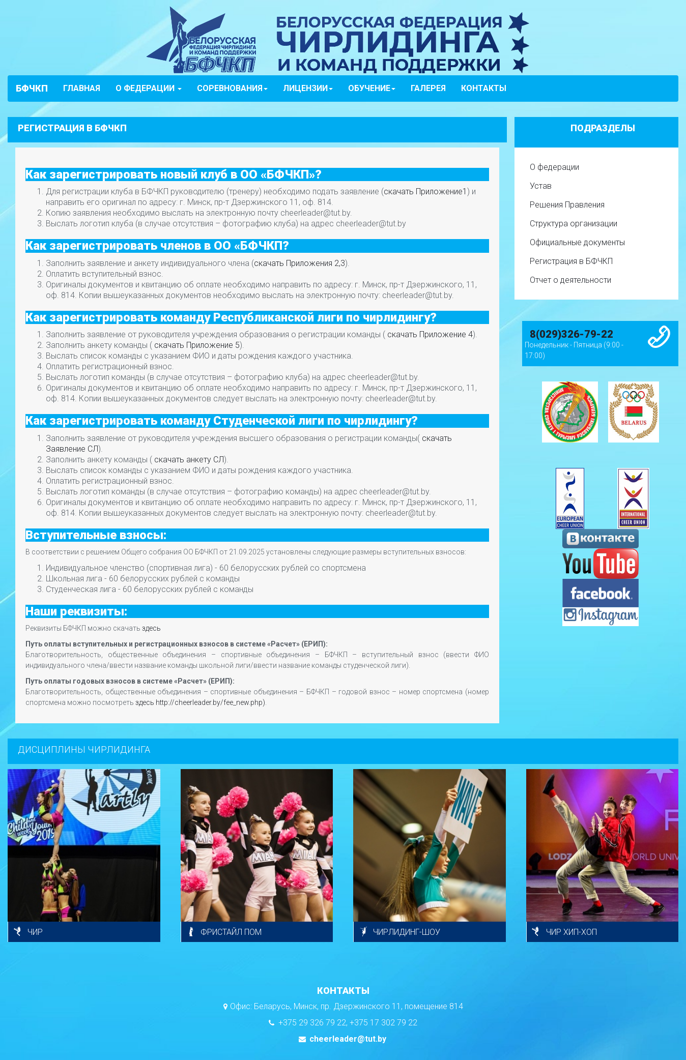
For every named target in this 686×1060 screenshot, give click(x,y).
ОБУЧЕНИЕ (371, 88)
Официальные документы (577, 242)
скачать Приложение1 (425, 191)
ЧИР (35, 932)
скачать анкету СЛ (188, 459)
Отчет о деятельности (570, 280)
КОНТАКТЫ (483, 88)
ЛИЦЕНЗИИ (308, 88)
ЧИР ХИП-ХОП (571, 932)
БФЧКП (32, 88)
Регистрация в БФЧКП (571, 261)
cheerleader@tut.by (346, 1039)
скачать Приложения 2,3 (299, 263)
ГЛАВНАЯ (81, 88)
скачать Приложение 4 (429, 334)
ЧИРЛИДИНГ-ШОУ (406, 932)
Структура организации (573, 223)
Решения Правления (567, 205)
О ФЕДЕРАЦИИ (149, 88)
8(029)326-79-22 (571, 334)
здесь (151, 628)
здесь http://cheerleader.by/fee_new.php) (200, 702)
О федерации (554, 167)
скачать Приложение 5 (196, 345)
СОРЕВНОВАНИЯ (232, 88)
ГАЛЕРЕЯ (428, 88)
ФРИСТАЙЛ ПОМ (231, 932)
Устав (541, 186)
